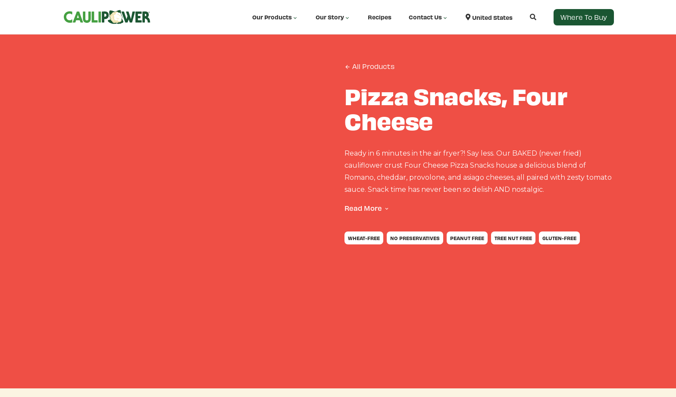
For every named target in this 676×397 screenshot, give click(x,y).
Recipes (379, 17)
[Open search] (524, 17)
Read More (363, 208)
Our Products (275, 17)
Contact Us (428, 17)
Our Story (333, 17)
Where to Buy (583, 17)
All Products (369, 66)
